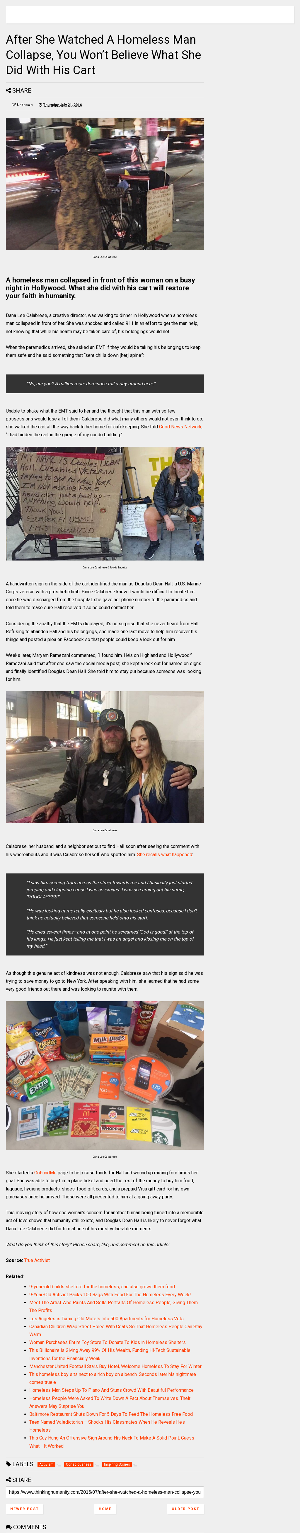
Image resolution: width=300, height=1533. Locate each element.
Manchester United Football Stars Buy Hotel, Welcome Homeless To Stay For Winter (115, 1366)
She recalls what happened (164, 854)
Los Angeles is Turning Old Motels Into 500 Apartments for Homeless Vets (106, 1318)
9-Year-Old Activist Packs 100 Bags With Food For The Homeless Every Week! (110, 1294)
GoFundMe (45, 1173)
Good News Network (180, 427)
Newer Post (24, 1509)
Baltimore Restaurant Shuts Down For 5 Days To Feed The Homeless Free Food (111, 1414)
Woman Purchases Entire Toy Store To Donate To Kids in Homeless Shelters (107, 1342)
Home (105, 1509)
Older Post (186, 1509)
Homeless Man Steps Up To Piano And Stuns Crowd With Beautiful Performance (111, 1390)
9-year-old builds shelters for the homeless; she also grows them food (102, 1287)
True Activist (37, 1260)
